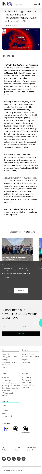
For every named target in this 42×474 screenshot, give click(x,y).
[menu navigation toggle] (35, 4)
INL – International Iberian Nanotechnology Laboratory (20, 128)
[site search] (39, 4)
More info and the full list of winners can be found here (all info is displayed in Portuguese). (21, 212)
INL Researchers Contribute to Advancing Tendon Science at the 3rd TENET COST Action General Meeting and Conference (16, 270)
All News (21, 291)
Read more (9, 277)
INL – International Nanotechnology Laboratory (18, 110)
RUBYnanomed (23, 65)
